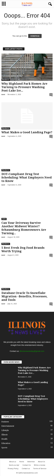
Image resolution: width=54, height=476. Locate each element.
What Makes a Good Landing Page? (26, 132)
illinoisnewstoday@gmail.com (32, 351)
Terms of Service (39, 468)
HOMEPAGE (34, 36)
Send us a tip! (14, 465)
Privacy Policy (13, 468)
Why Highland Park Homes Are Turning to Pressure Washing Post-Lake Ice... (24, 87)
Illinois (4, 435)
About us (12, 461)
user (3, 94)
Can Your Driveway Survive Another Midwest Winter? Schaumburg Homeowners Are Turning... (23, 228)
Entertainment (7, 426)
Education (5, 443)
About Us (41, 461)
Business (5, 79)
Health (4, 439)
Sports (4, 447)
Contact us (26, 468)
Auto (4, 219)
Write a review (39, 465)
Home (21, 461)
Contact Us (26, 465)
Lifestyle (5, 430)
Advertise (31, 461)
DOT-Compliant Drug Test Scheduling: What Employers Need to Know (26, 177)
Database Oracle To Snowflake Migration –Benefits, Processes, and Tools (24, 296)
